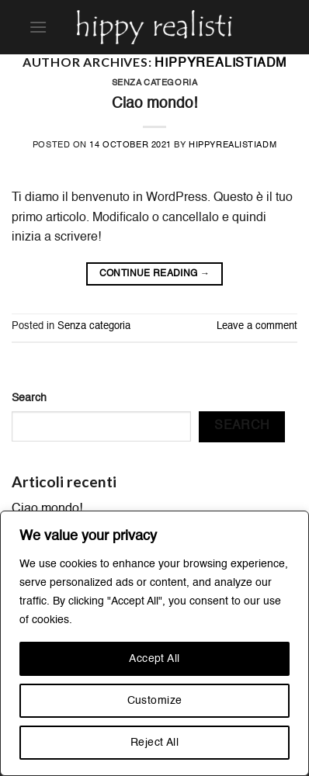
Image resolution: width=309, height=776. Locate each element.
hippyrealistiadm (220, 63)
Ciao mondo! (154, 103)
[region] (154, 643)
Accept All (154, 658)
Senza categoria (154, 83)
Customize (154, 700)
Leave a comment (257, 326)
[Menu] (38, 27)
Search (29, 398)
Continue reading (154, 274)
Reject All (154, 742)
